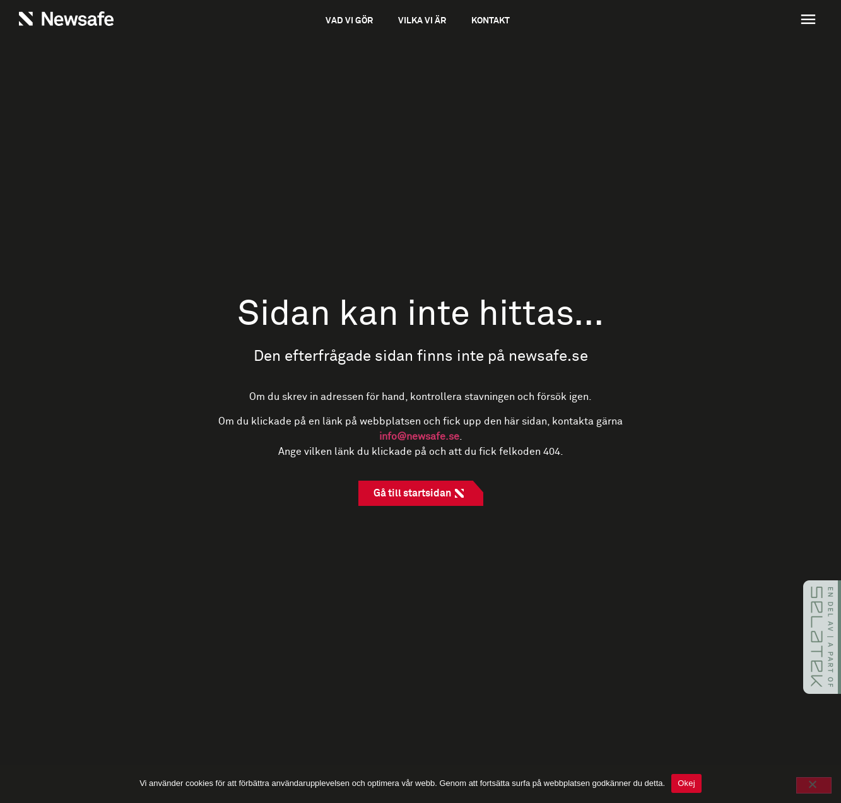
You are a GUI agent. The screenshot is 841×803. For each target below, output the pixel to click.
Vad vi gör (349, 20)
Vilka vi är (422, 20)
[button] (741, 20)
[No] (814, 785)
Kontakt (490, 20)
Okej (686, 783)
